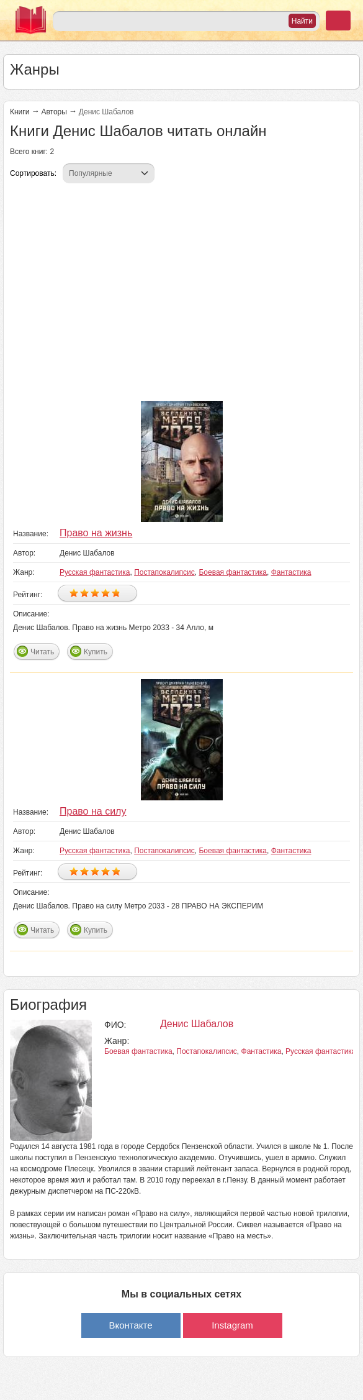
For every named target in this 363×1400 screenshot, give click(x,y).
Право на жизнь (96, 533)
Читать (42, 651)
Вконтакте (130, 1325)
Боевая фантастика (233, 572)
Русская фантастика (95, 572)
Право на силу (93, 811)
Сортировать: (33, 173)
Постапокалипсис (164, 572)
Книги (19, 112)
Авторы (53, 112)
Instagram (232, 1325)
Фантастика (291, 572)
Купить (95, 651)
